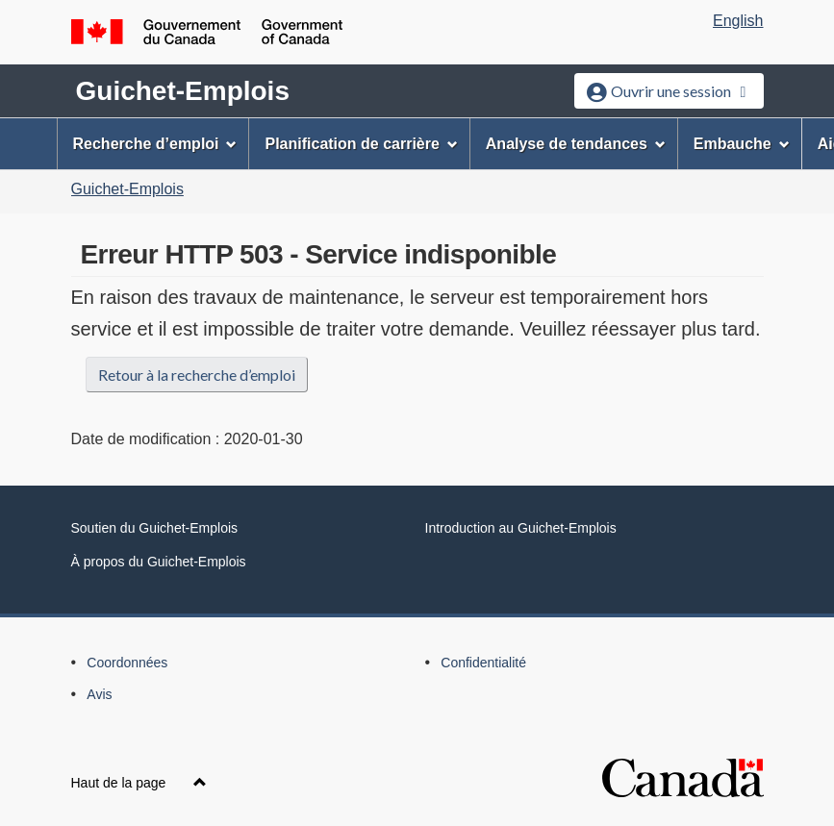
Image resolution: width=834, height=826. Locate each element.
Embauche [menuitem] (742, 144)
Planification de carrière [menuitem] (361, 144)
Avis (99, 694)
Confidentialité (483, 662)
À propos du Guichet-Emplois (158, 561)
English (738, 21)
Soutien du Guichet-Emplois (155, 528)
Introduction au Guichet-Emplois (521, 528)
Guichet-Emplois (183, 91)
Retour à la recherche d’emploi (196, 374)
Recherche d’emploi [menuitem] (155, 144)
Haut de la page (139, 782)
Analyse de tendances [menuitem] (576, 144)
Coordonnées (127, 662)
